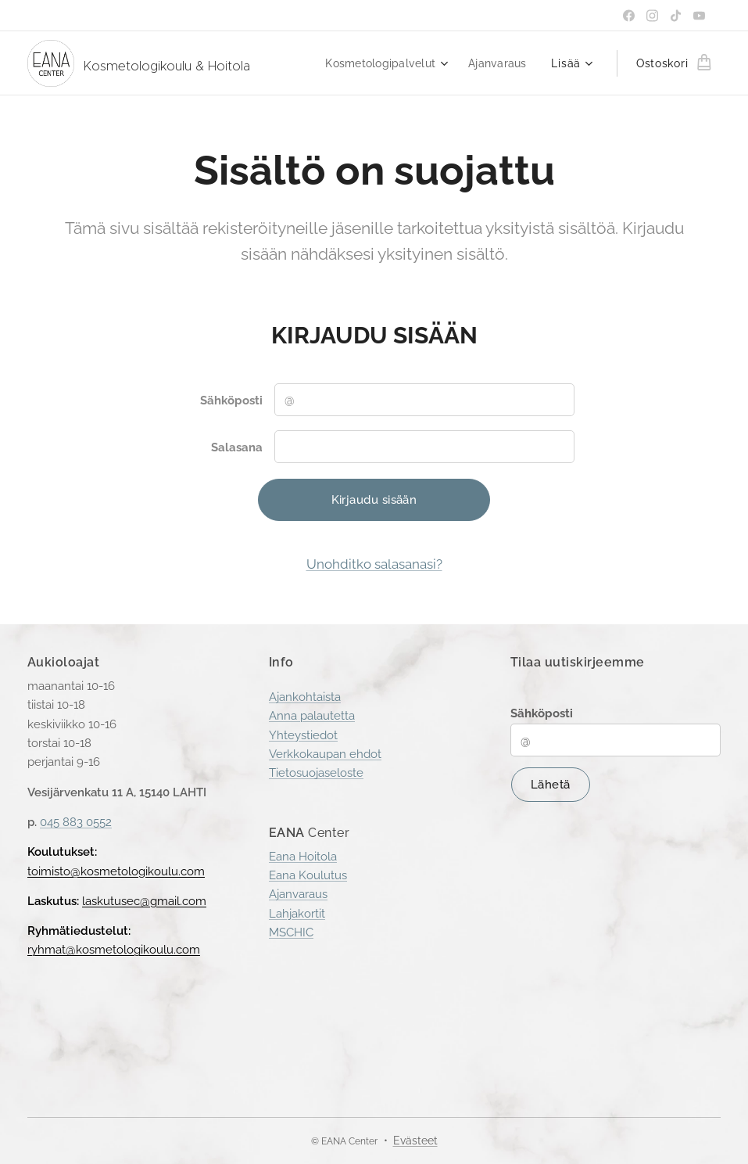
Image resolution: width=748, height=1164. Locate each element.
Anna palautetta (312, 716)
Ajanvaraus (298, 894)
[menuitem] (381, 63)
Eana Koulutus (308, 875)
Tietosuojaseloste (316, 773)
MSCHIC (291, 932)
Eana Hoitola (303, 856)
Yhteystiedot (303, 735)
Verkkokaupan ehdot (325, 754)
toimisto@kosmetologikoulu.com (116, 871)
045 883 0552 (76, 822)
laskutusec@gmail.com (144, 901)
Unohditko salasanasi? (374, 564)
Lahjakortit (297, 913)
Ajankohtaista (305, 697)
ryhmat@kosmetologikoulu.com (113, 950)
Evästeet (415, 1140)
